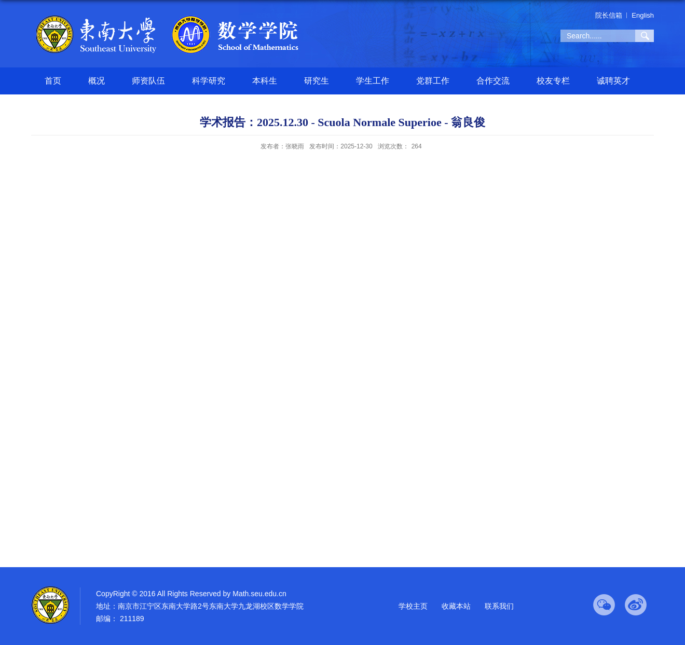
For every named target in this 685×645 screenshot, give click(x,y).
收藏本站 (456, 606)
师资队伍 (148, 80)
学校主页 (413, 606)
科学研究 (208, 80)
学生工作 (372, 80)
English (643, 15)
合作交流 (493, 80)
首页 (53, 80)
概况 (96, 80)
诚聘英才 (613, 80)
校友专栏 (553, 80)
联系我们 (499, 606)
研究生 (316, 80)
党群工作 (432, 80)
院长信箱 (608, 15)
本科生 (264, 80)
